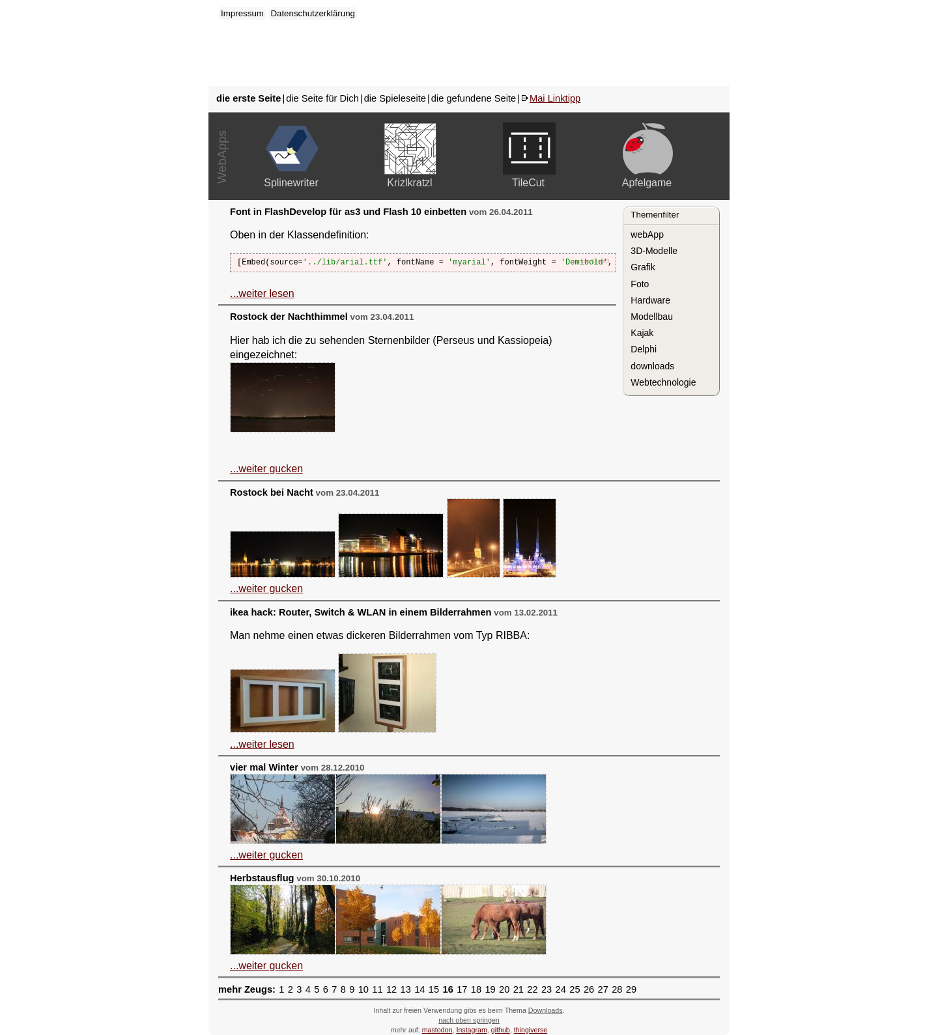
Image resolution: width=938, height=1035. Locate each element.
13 (406, 989)
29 (631, 989)
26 (589, 989)
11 (377, 989)
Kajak (642, 333)
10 (363, 989)
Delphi (644, 349)
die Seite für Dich (322, 98)
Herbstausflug (262, 878)
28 (617, 989)
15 (434, 989)
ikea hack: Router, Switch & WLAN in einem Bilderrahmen (361, 612)
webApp (647, 234)
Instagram (471, 1030)
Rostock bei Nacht (271, 492)
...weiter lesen (262, 293)
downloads (652, 366)
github (500, 1030)
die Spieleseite (395, 98)
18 (476, 989)
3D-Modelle (654, 251)
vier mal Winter (264, 767)
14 (419, 989)
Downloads (545, 1010)
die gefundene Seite (473, 98)
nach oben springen (469, 1020)
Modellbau (652, 316)
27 (603, 989)
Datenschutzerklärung (312, 13)
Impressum (242, 13)
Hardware (650, 300)
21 (518, 989)
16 (447, 989)
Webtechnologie (663, 382)
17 (462, 989)
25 (574, 989)
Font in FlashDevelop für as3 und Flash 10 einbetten (348, 211)
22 (532, 989)
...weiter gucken (266, 468)
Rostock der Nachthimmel (289, 316)
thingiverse (531, 1030)
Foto (640, 284)
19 (490, 989)
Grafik (643, 267)
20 (504, 989)
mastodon (437, 1030)
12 (391, 989)
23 (546, 989)
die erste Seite (248, 98)
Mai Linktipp (555, 98)
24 (561, 989)
